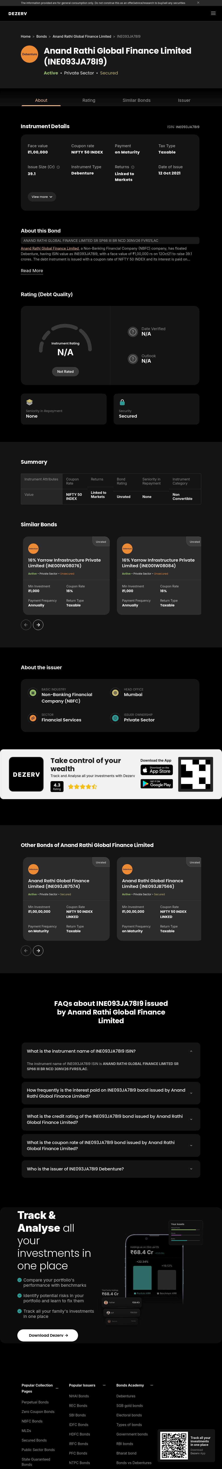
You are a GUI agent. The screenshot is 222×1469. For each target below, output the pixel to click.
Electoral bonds (129, 1414)
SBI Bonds (77, 1414)
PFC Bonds (78, 1452)
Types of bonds (129, 1423)
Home (26, 36)
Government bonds (132, 1433)
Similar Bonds (137, 100)
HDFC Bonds (79, 1433)
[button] (40, 1387)
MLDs (26, 1429)
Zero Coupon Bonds (38, 1410)
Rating (88, 100)
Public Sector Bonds (38, 1448)
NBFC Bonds (32, 1420)
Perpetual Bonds (35, 1401)
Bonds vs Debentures (134, 1461)
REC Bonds (78, 1404)
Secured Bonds (34, 1439)
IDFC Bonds (78, 1423)
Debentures (125, 1395)
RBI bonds (124, 1442)
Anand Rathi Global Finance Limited (82, 36)
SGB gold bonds (129, 1404)
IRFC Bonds (78, 1442)
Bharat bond (126, 1452)
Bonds (41, 36)
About (41, 100)
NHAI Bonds (79, 1395)
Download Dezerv (48, 1334)
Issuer (184, 100)
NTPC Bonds (79, 1461)
